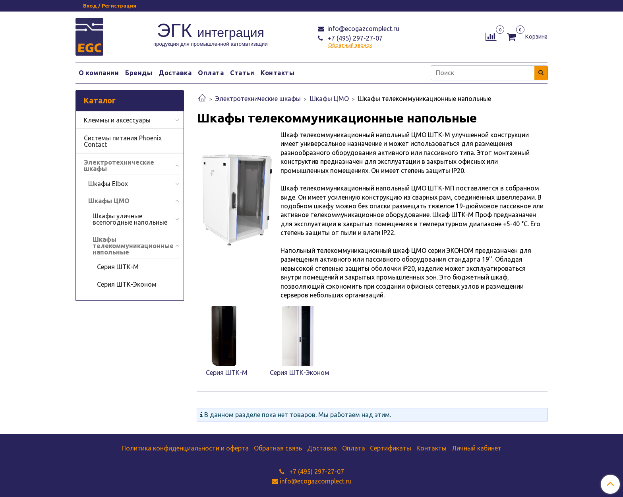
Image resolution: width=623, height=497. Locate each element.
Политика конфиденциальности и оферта (185, 448)
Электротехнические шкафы (258, 98)
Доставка (175, 72)
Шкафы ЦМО (329, 98)
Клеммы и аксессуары (117, 120)
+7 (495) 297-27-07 (354, 38)
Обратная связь (278, 448)
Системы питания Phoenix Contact (123, 141)
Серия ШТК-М (118, 266)
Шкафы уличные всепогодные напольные (130, 219)
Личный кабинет (476, 448)
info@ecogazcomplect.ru (362, 28)
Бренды (138, 72)
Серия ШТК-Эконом (127, 284)
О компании (99, 72)
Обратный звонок (350, 45)
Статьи (242, 72)
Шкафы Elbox (108, 183)
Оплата (211, 72)
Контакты (277, 72)
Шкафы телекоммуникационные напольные (133, 246)
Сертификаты (390, 448)
